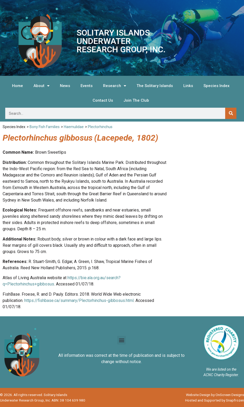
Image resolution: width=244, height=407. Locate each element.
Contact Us (103, 100)
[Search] (230, 113)
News (65, 85)
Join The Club (136, 100)
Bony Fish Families (45, 127)
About (41, 85)
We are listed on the (221, 369)
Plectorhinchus (100, 127)
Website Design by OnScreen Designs (215, 395)
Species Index (216, 85)
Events (87, 85)
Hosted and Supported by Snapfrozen (214, 400)
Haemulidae (74, 127)
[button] (121, 340)
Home (17, 85)
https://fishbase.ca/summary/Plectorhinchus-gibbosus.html (79, 300)
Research (114, 85)
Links (188, 85)
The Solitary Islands (155, 85)
